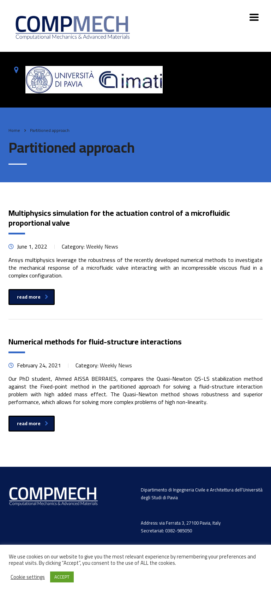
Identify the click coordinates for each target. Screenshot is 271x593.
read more (32, 296)
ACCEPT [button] (62, 577)
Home (14, 130)
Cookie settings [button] (28, 577)
